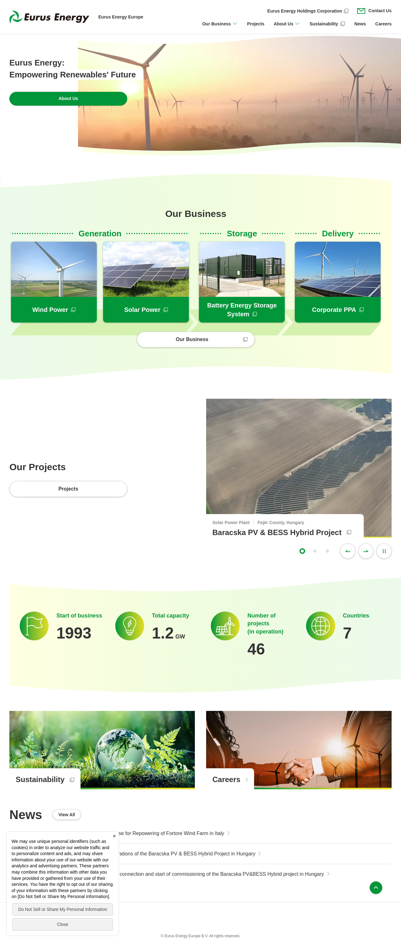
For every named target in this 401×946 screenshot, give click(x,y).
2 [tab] (315, 551)
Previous (347, 551)
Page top (376, 887)
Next (365, 551)
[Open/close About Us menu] (287, 27)
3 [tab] (327, 551)
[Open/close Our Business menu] (220, 27)
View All (67, 814)
